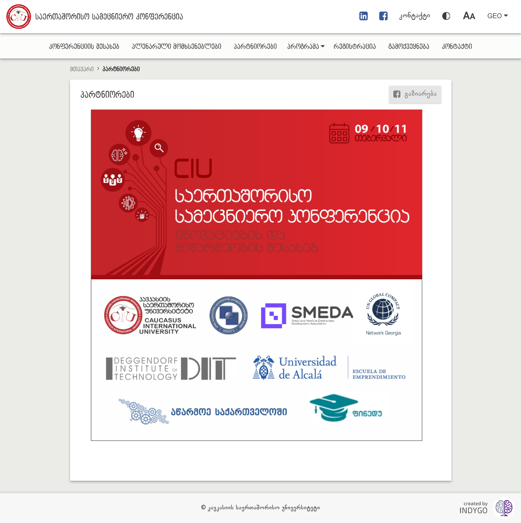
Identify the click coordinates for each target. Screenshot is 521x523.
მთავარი (82, 69)
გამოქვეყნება (408, 47)
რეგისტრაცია (355, 47)
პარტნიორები (255, 47)
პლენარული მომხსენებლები (176, 47)
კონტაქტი (414, 16)
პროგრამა (306, 47)
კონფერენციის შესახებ (84, 47)
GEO (497, 16)
